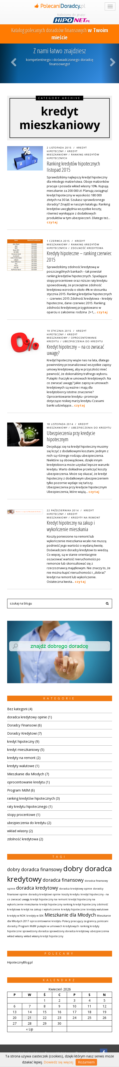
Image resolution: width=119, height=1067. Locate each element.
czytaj (52, 222)
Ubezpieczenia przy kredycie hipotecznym (71, 436)
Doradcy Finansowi (22, 725)
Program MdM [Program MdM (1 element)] (27, 926)
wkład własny (17, 831)
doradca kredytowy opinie (27, 717)
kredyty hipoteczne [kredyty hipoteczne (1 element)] (73, 909)
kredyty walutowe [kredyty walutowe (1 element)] (98, 909)
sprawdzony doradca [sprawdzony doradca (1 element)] (36, 931)
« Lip (29, 1029)
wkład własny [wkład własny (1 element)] (15, 936)
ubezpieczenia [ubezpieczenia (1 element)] (99, 931)
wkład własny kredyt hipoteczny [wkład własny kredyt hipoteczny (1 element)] (43, 936)
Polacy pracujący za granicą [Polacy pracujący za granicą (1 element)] (79, 921)
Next (113, 62)
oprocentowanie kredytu (26, 782)
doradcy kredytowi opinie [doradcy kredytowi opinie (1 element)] (44, 894)
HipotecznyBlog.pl (20, 962)
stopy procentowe (21, 814)
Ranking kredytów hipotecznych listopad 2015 (73, 166)
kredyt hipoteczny (20, 741)
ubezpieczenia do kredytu (83, 341)
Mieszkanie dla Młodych (25, 774)
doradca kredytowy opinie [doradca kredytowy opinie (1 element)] (75, 888)
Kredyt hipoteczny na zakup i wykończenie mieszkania (71, 525)
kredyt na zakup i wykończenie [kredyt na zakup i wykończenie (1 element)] (40, 909)
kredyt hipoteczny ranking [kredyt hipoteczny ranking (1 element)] (55, 904)
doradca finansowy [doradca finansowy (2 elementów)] (63, 880)
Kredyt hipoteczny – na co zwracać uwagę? (75, 349)
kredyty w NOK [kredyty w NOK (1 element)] (16, 915)
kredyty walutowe (20, 766)
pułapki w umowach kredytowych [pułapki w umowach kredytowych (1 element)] (58, 926)
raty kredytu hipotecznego (27, 806)
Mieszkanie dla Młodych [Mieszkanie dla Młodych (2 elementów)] (70, 915)
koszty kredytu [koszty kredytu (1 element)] (71, 894)
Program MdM (18, 790)
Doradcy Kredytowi (22, 733)
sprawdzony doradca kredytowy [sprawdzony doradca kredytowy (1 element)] (69, 931)
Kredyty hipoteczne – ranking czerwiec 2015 (79, 256)
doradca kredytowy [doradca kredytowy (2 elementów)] (37, 888)
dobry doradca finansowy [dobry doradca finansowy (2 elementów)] (34, 869)
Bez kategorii (17, 709)
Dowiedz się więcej (58, 1062)
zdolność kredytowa (87, 248)
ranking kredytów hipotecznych (31, 798)
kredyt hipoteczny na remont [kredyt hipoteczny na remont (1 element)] (48, 899)
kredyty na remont (85, 517)
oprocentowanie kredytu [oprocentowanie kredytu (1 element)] (45, 921)
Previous (14, 62)
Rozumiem (86, 1062)
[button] (107, 603)
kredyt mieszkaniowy (62, 153)
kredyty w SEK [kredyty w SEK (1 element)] (35, 915)
